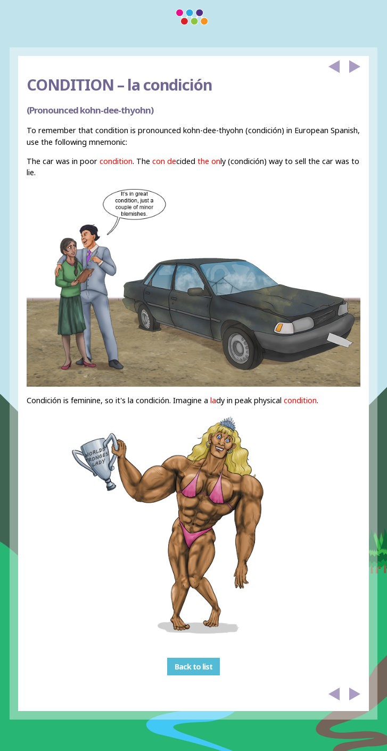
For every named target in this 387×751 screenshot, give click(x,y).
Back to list (193, 667)
